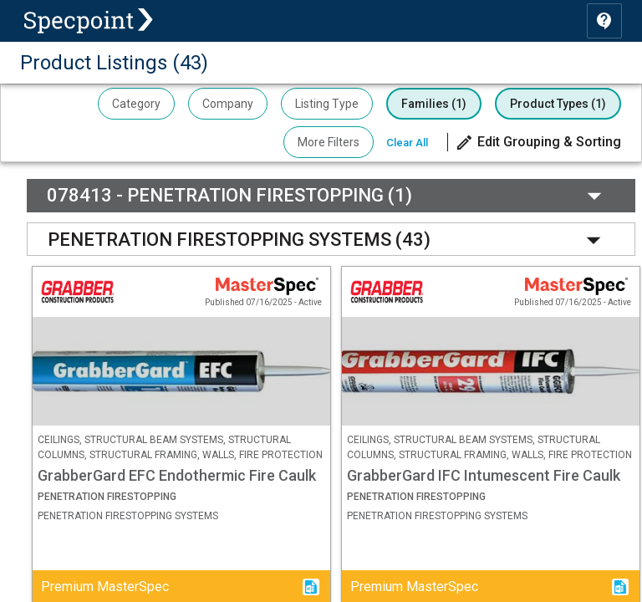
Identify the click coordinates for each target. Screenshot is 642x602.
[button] (538, 142)
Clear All (407, 142)
